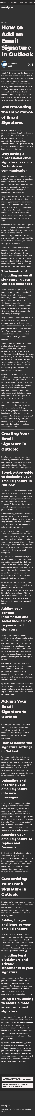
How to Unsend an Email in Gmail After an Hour (15, 1085)
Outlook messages (8, 1048)
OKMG (3, 1111)
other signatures (7, 814)
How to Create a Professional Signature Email (17, 1079)
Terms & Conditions (18, 1109)
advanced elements (25, 1022)
